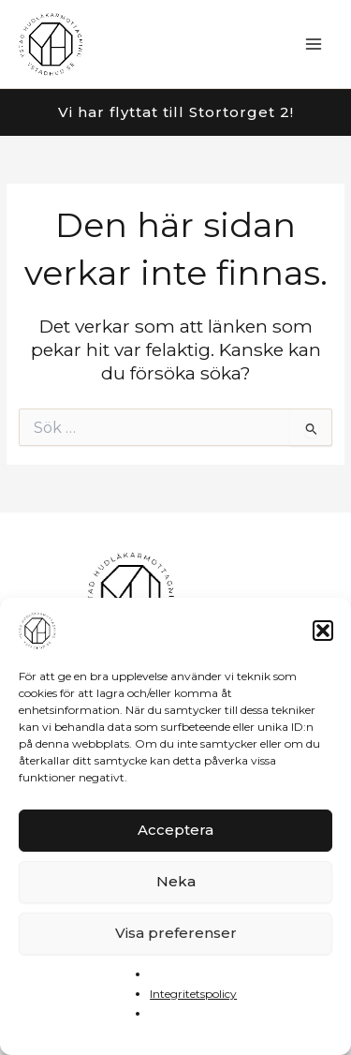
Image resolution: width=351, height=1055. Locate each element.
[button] (323, 630)
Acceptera (175, 830)
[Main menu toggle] (314, 43)
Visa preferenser (176, 933)
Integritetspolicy (193, 994)
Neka (176, 881)
